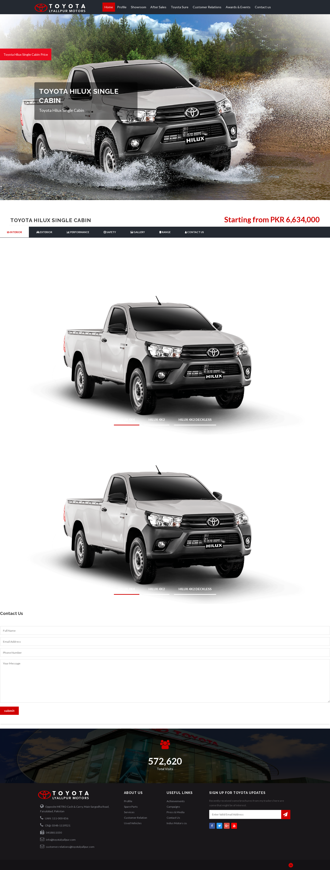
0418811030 (51, 832)
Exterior (44, 232)
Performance (78, 232)
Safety (110, 232)
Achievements (176, 801)
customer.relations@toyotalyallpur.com (67, 846)
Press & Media (175, 812)
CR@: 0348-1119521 (55, 825)
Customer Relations (207, 7)
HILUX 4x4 (126, 419)
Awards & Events (238, 7)
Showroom (138, 7)
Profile (121, 7)
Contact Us (194, 232)
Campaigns (173, 806)
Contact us (263, 7)
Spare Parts (131, 806)
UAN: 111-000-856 (54, 818)
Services (129, 812)
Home (108, 7)
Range (164, 232)
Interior (14, 232)
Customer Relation (135, 817)
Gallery (137, 232)
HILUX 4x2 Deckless (195, 419)
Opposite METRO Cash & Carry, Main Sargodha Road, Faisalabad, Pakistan (74, 808)
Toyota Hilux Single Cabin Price (25, 54)
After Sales (158, 7)
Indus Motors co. (177, 823)
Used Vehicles (133, 823)
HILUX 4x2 (156, 419)
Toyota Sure (179, 7)
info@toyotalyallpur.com (58, 839)
